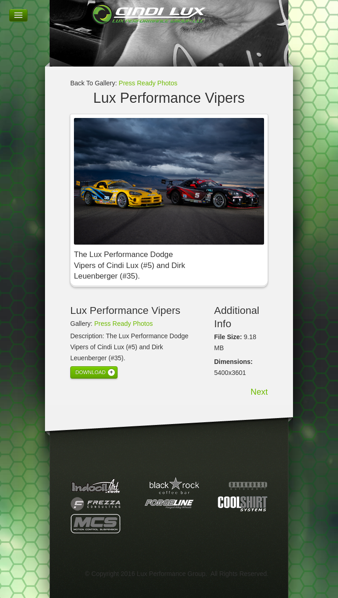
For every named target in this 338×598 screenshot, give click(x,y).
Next (259, 392)
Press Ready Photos (148, 83)
